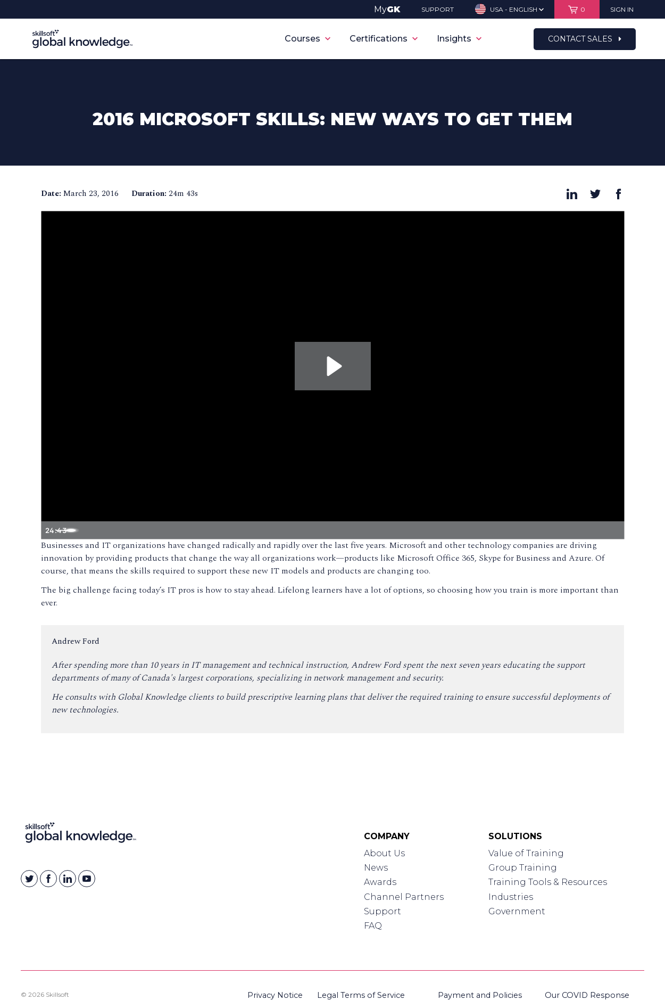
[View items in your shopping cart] (577, 9)
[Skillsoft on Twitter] (29, 878)
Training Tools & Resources (547, 882)
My (387, 9)
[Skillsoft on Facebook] (48, 878)
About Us (384, 853)
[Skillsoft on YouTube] (86, 878)
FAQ (373, 926)
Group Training (522, 868)
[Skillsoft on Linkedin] (67, 878)
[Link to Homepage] (80, 834)
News (376, 868)
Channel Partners (404, 897)
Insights (459, 39)
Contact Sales (584, 39)
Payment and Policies (480, 995)
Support (382, 911)
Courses (307, 39)
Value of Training (526, 853)
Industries (510, 897)
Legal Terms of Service (361, 995)
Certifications (384, 39)
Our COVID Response (587, 995)
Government (516, 911)
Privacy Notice (275, 995)
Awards (380, 882)
